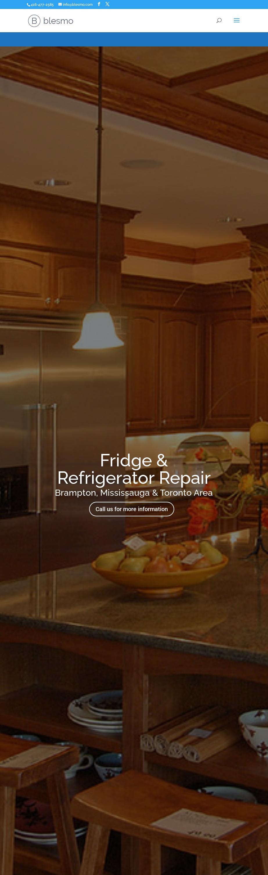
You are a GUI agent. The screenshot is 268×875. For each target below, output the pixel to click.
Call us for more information (132, 509)
